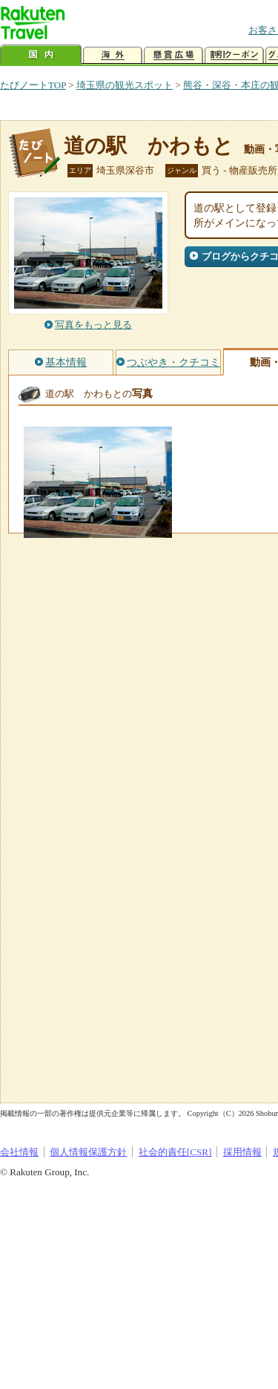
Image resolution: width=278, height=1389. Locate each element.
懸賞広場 (173, 55)
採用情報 (242, 1152)
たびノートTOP (33, 85)
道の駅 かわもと (149, 145)
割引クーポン (234, 55)
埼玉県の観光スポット (124, 85)
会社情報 (19, 1152)
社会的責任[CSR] (175, 1152)
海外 (112, 55)
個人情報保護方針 (88, 1152)
